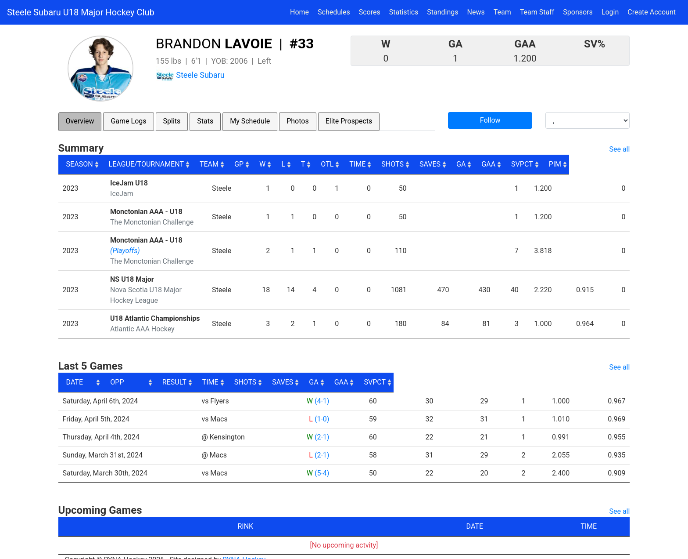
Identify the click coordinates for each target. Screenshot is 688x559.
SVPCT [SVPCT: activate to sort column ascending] (580, 164)
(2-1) (321, 426)
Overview (80, 121)
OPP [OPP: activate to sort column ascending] (212, 371)
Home (299, 12)
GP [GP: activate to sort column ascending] (275, 164)
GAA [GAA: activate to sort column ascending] (544, 164)
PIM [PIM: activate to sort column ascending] (615, 164)
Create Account (651, 12)
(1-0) (321, 408)
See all (619, 149)
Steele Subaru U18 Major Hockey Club (80, 12)
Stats (205, 121)
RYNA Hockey (243, 549)
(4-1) (321, 390)
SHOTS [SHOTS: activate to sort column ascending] (441, 164)
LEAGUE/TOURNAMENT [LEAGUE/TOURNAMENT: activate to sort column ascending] (149, 164)
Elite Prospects (349, 121)
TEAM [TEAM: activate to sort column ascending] (241, 164)
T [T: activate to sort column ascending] (344, 164)
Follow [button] (490, 120)
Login (610, 12)
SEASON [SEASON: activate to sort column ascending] (79, 164)
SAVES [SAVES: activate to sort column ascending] (481, 164)
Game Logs (128, 121)
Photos (298, 121)
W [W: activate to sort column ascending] (300, 164)
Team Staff (537, 12)
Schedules (334, 12)
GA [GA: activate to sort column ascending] (514, 164)
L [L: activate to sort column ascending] (323, 164)
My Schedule (250, 121)
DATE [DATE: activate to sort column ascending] (74, 371)
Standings (442, 12)
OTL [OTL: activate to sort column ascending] (370, 164)
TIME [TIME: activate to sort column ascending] (403, 164)
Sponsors (578, 12)
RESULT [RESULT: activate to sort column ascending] (313, 371)
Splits (172, 121)
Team (502, 12)
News (476, 12)
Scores (371, 11)
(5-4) (321, 462)
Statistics (405, 11)
